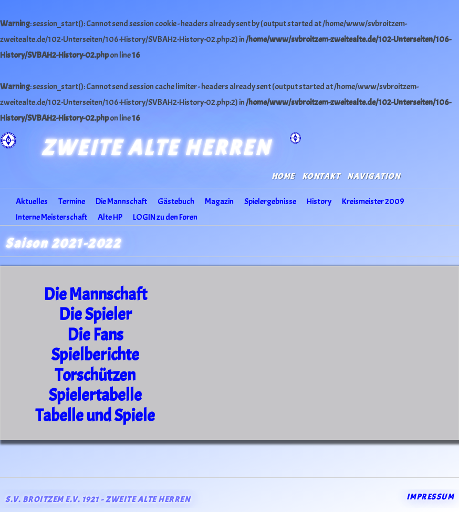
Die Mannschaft (121, 201)
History (319, 201)
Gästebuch (176, 201)
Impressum (430, 497)
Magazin (219, 201)
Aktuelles (32, 201)
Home (283, 177)
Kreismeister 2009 (373, 201)
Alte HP (110, 217)
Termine (71, 201)
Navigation (373, 177)
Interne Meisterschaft (51, 217)
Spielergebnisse (270, 201)
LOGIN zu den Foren (165, 217)
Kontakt (321, 177)
